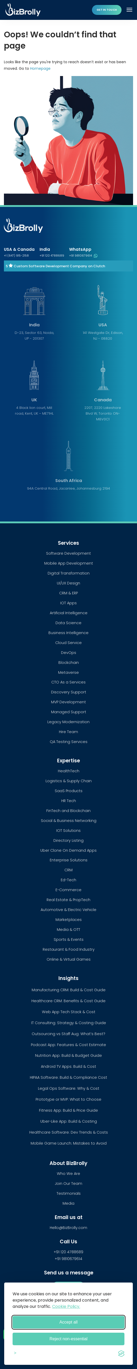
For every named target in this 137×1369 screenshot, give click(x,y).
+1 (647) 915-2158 (16, 255)
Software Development (68, 553)
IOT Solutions (68, 830)
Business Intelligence (68, 632)
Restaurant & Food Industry (69, 949)
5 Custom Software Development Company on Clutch (55, 266)
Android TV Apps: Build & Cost (68, 1066)
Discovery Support (68, 692)
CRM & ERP (68, 593)
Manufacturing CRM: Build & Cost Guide (69, 990)
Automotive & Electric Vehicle (68, 909)
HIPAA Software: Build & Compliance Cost (68, 1077)
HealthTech (68, 771)
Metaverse (68, 672)
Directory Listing (68, 840)
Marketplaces (69, 919)
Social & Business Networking (68, 820)
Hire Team (68, 731)
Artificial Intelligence (68, 613)
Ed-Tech (68, 880)
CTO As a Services (68, 682)
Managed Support (68, 712)
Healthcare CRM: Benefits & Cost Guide (68, 1000)
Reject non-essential (68, 1339)
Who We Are (68, 1173)
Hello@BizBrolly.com (68, 1227)
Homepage (40, 68)
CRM (68, 870)
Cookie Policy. (66, 1306)
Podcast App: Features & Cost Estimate (68, 1044)
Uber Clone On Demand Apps (68, 850)
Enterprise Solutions (68, 860)
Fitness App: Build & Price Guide (68, 1110)
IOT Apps (68, 603)
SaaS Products (69, 790)
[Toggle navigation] (130, 10)
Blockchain (68, 662)
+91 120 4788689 (52, 255)
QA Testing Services (68, 741)
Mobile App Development (68, 563)
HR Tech (68, 800)
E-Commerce (68, 889)
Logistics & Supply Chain (69, 781)
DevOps (68, 652)
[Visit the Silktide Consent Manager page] (121, 1353)
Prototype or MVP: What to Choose (68, 1099)
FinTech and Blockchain (68, 810)
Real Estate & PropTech (68, 899)
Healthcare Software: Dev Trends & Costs (68, 1132)
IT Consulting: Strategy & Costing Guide (68, 1022)
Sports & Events (69, 939)
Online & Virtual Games (69, 959)
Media (68, 1203)
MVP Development (68, 702)
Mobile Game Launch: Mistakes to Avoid (69, 1143)
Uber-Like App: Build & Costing (68, 1121)
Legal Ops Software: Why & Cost (68, 1088)
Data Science (68, 622)
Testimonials (69, 1193)
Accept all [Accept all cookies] (68, 1322)
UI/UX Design (68, 583)
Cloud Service (68, 642)
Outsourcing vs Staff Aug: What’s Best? (68, 1033)
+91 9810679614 (83, 255)
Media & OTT (68, 929)
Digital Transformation (69, 573)
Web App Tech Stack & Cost (68, 1011)
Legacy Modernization (68, 721)
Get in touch (107, 10)
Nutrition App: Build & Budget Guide (68, 1055)
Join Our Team (68, 1183)
